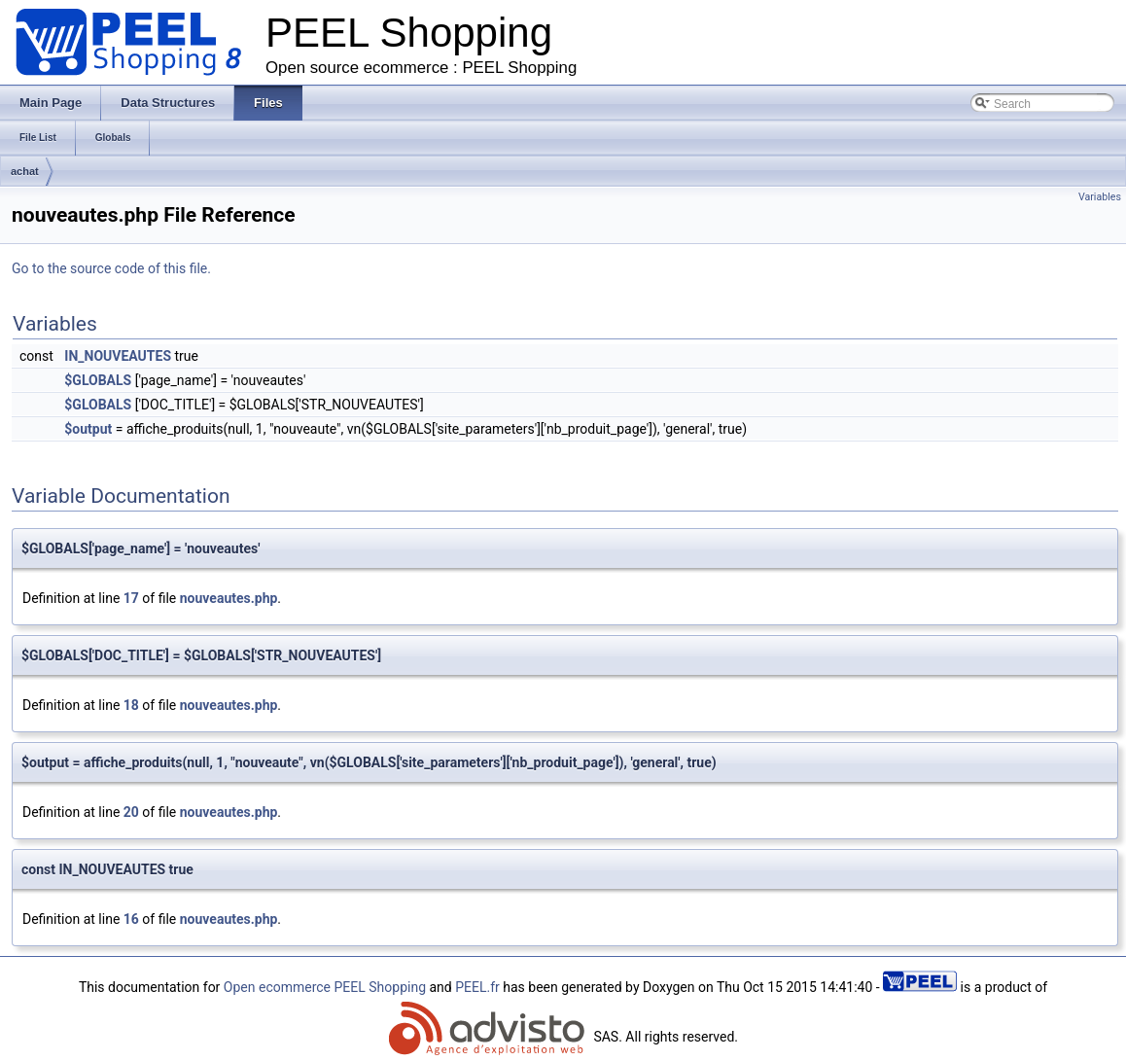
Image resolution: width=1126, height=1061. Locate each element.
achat (25, 171)
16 (131, 919)
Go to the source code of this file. (111, 268)
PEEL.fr (477, 987)
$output (88, 429)
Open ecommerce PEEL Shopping (325, 987)
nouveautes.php (229, 598)
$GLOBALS (97, 380)
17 (131, 598)
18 (131, 705)
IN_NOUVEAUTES (117, 356)
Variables (1099, 197)
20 (131, 812)
